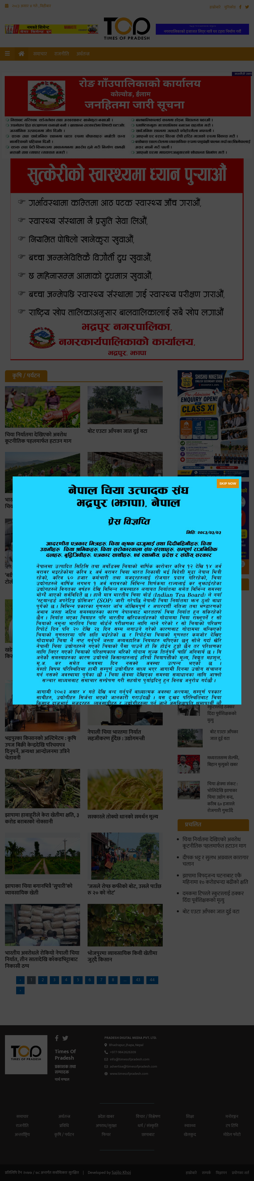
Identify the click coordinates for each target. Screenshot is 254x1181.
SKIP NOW (228, 483)
